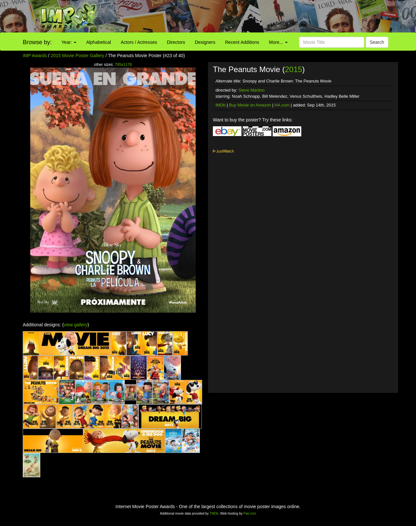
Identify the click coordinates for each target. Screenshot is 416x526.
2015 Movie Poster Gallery (77, 55)
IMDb (220, 105)
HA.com (282, 105)
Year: (68, 42)
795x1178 (123, 64)
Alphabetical (98, 42)
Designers (205, 42)
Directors (176, 42)
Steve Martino (252, 90)
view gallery (75, 324)
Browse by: (37, 42)
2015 (293, 69)
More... (278, 42)
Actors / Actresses (139, 42)
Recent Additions (242, 42)
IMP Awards (35, 55)
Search (377, 42)
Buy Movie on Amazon (250, 105)
